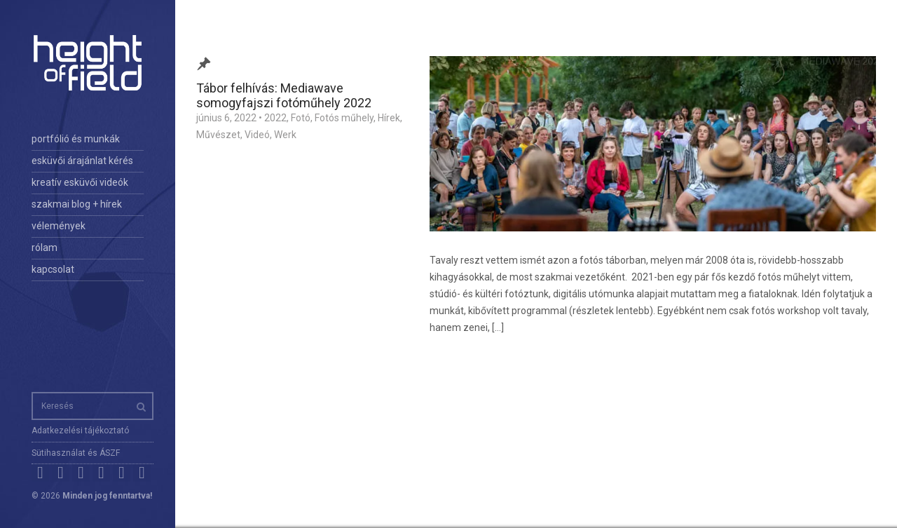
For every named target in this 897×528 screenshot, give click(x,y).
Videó (257, 134)
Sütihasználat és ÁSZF (76, 453)
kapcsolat (53, 269)
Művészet (218, 134)
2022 (275, 117)
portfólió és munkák (76, 138)
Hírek (389, 117)
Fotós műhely (344, 117)
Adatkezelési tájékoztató (80, 430)
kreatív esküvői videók (80, 182)
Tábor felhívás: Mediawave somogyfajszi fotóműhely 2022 (283, 95)
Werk (285, 134)
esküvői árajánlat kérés (82, 160)
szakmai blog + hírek (77, 204)
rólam (44, 247)
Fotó (300, 117)
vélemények (58, 225)
